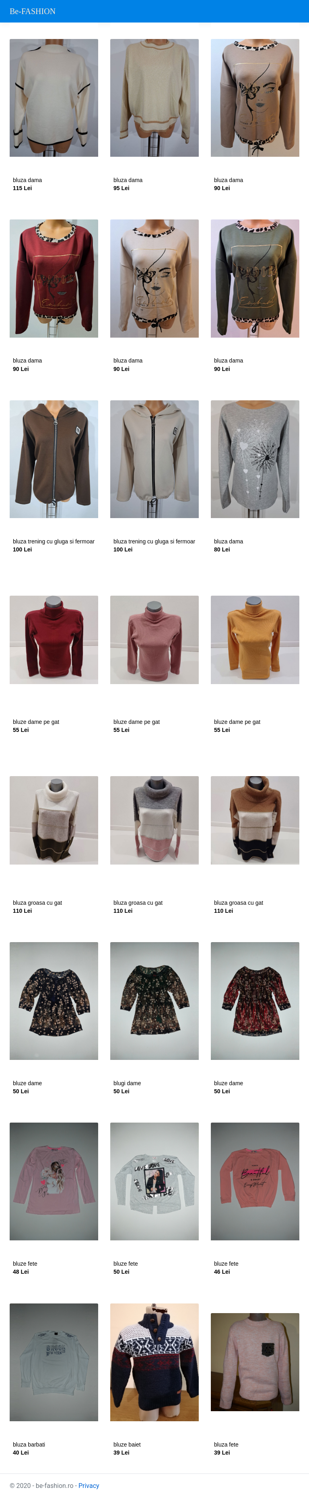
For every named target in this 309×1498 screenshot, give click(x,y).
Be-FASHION (33, 11)
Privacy (88, 1486)
